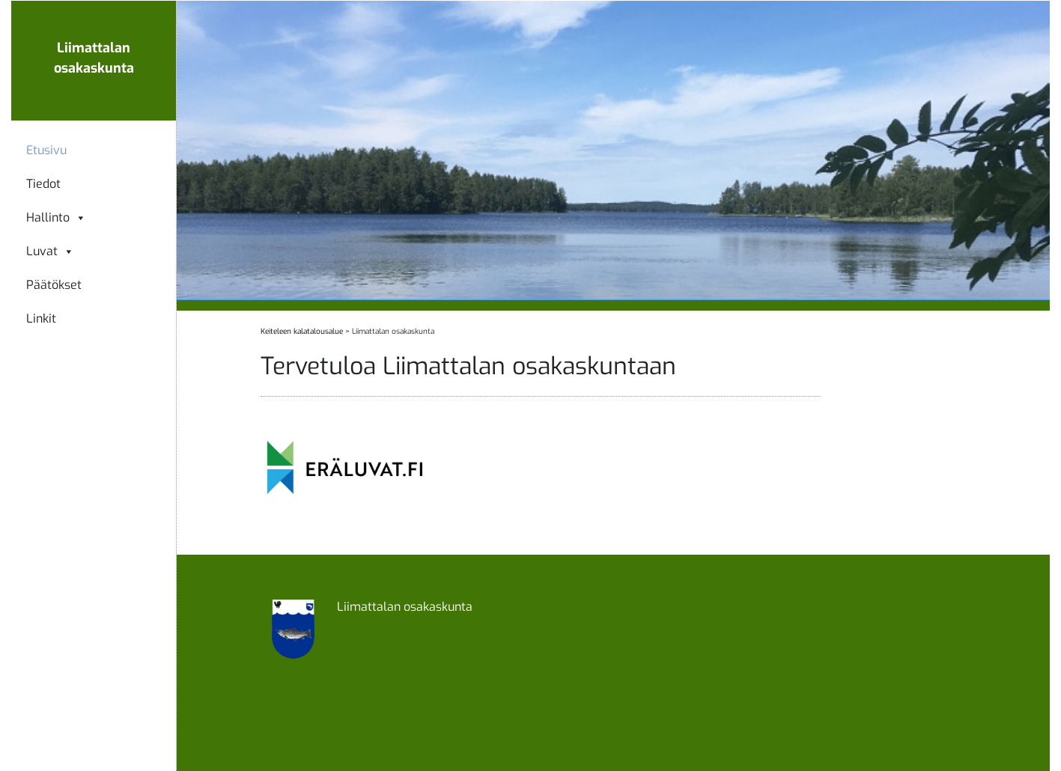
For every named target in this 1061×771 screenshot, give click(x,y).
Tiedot (43, 184)
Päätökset (54, 285)
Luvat (50, 251)
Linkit (41, 318)
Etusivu (46, 150)
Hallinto (56, 217)
